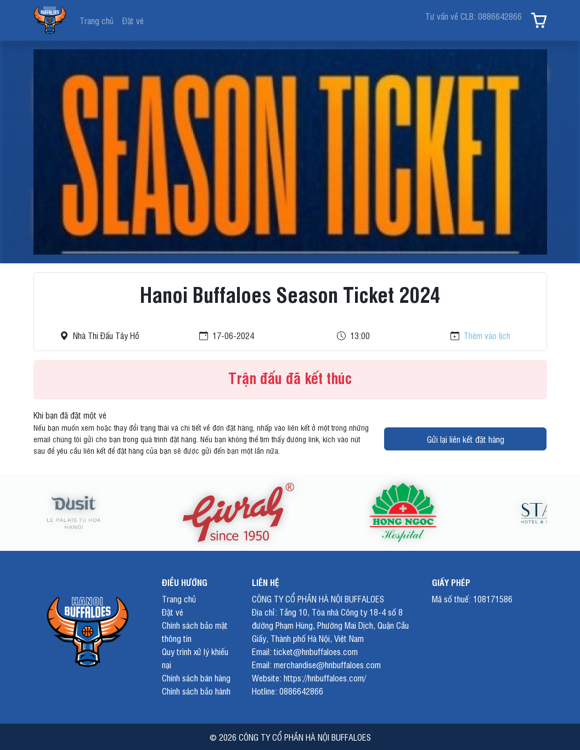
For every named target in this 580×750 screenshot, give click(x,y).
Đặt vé (133, 20)
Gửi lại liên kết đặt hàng (465, 439)
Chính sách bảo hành (196, 691)
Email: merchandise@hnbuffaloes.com (316, 664)
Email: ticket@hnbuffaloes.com (305, 651)
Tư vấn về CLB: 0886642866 (473, 16)
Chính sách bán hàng (196, 678)
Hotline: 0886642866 (287, 691)
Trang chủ (97, 20)
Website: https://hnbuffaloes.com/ (309, 678)
